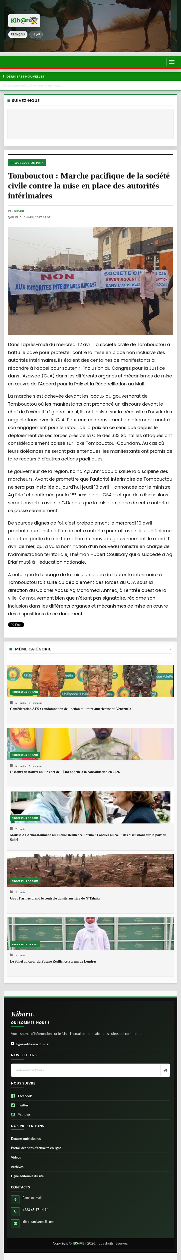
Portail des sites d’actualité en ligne (36, 1148)
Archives (17, 1167)
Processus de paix (27, 163)
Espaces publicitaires (26, 1139)
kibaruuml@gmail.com (38, 1222)
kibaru (19, 211)
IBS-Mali (79, 1243)
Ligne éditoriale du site (29, 1044)
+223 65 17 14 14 (35, 1210)
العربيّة (36, 34)
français (18, 34)
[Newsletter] (165, 1070)
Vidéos (16, 1157)
